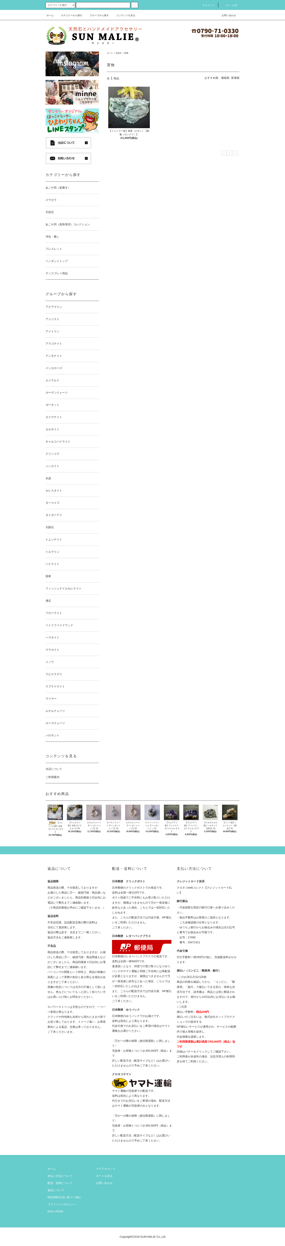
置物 (126, 53)
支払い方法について (60, 1175)
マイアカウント (105, 1168)
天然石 (119, 53)
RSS (50, 1211)
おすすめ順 (211, 77)
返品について (56, 1190)
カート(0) (229, 5)
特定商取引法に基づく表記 (64, 1197)
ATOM (59, 1211)
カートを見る (104, 1175)
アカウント (206, 5)
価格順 (225, 77)
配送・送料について (60, 1183)
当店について (54, 769)
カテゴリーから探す (69, 15)
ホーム (50, 15)
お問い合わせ (226, 15)
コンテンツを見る (123, 15)
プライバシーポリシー (61, 1204)
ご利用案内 (52, 777)
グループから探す (97, 15)
